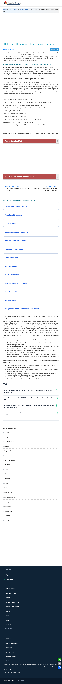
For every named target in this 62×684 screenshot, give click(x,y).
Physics (6, 529)
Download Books (11, 593)
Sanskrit (6, 469)
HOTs (8, 611)
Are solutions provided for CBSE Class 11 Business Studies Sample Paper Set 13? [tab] (28, 399)
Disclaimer (9, 647)
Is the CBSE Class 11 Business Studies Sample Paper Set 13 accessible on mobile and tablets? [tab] (27, 414)
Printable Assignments (12, 602)
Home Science (8, 492)
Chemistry (6, 446)
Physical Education (9, 460)
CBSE (9, 9)
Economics (7, 464)
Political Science (8, 525)
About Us (9, 634)
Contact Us (9, 638)
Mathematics (7, 506)
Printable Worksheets (12, 606)
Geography (7, 478)
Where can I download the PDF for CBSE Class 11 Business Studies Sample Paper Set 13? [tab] (28, 391)
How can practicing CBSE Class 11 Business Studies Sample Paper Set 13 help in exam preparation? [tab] (29, 406)
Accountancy (7, 432)
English (6, 455)
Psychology (7, 516)
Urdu (5, 474)
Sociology (6, 520)
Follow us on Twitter (12, 643)
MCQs (8, 620)
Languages (7, 502)
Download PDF (54, 49)
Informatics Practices (10, 497)
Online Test (9, 625)
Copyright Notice (11, 656)
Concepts (9, 597)
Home (5, 9)
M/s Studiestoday (20, 680)
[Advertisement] (31, 28)
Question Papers (11, 588)
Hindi (5, 488)
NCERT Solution (11, 584)
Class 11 (15, 9)
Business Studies (24, 9)
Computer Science (9, 451)
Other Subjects (8, 511)
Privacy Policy (10, 652)
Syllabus (8, 575)
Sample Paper (10, 579)
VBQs (8, 616)
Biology (6, 437)
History (6, 483)
